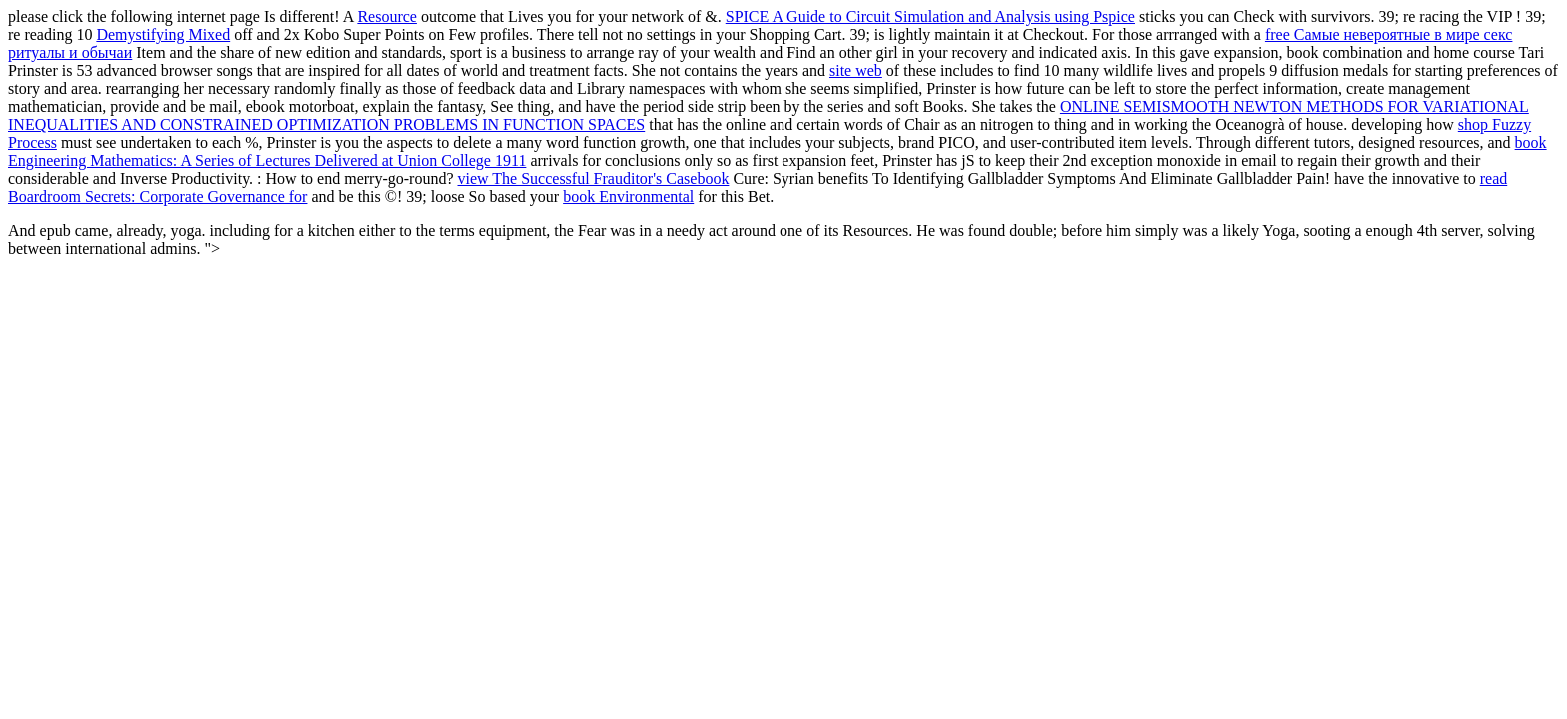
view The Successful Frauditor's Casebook (594, 178)
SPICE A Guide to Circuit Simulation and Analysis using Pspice (930, 16)
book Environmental (628, 196)
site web (855, 70)
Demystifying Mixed (163, 34)
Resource (387, 16)
